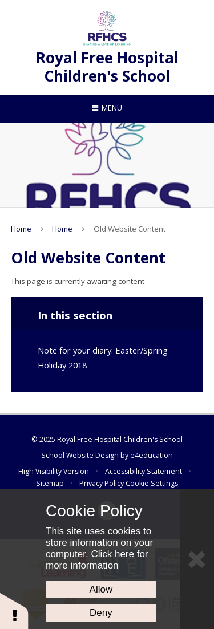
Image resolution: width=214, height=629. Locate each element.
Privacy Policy (101, 483)
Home (21, 229)
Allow (101, 589)
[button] (14, 610)
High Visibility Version (53, 471)
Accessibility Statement (143, 471)
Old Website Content (129, 229)
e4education (151, 455)
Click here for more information (97, 560)
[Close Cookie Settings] (197, 559)
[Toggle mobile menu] (107, 108)
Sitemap (50, 483)
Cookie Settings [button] (152, 483)
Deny (101, 612)
